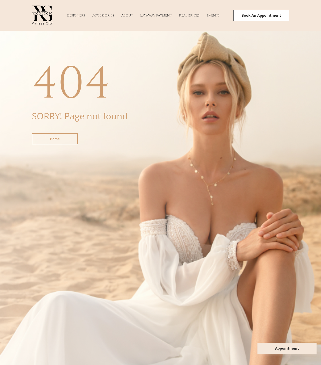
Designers (76, 15)
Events (213, 15)
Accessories (103, 15)
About (127, 15)
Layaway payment (156, 15)
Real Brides (189, 15)
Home (55, 139)
